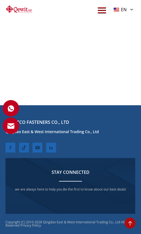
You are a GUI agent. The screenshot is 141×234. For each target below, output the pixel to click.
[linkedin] (51, 148)
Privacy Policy (30, 225)
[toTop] (130, 223)
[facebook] (10, 148)
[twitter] (24, 148)
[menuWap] (102, 10)
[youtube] (37, 148)
